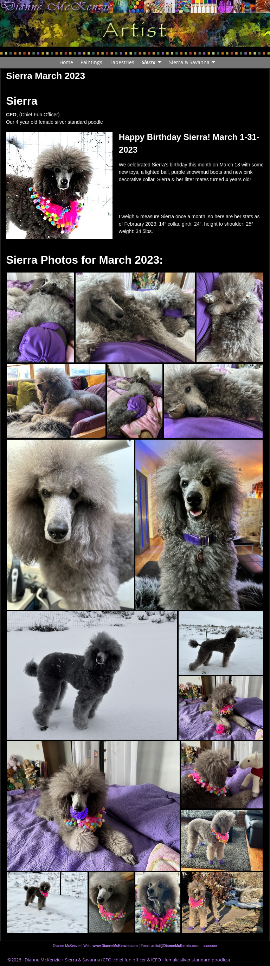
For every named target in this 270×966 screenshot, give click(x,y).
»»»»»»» (210, 946)
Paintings (91, 62)
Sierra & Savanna (189, 62)
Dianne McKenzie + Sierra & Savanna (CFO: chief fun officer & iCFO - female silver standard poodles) (127, 959)
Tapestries (122, 62)
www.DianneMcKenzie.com (115, 946)
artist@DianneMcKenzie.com (175, 946)
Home (66, 62)
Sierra (148, 62)
